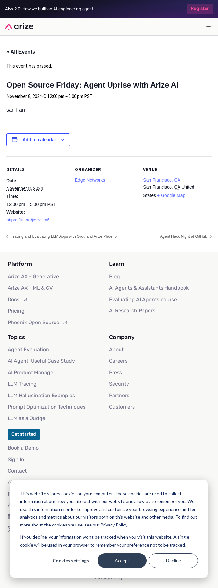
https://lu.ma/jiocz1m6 (27, 219)
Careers (118, 361)
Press (115, 372)
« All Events (20, 51)
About (116, 349)
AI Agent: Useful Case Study (41, 361)
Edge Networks (90, 180)
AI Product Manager (31, 372)
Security (119, 384)
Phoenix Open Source (38, 322)
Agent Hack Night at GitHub (184, 236)
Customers (122, 407)
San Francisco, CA (161, 180)
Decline (173, 560)
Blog (114, 276)
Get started (23, 434)
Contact (17, 471)
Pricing (16, 311)
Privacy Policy (109, 578)
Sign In (16, 459)
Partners (119, 395)
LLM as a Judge (26, 418)
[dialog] (109, 529)
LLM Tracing (22, 384)
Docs (18, 299)
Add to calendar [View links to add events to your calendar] (39, 139)
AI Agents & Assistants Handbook (149, 288)
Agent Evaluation (28, 349)
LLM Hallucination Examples (41, 395)
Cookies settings (71, 560)
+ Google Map (171, 195)
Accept (122, 560)
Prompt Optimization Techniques (46, 407)
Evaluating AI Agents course (143, 299)
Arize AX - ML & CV (30, 288)
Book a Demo (23, 448)
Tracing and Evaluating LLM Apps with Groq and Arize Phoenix (63, 236)
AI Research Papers (132, 311)
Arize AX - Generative (33, 276)
